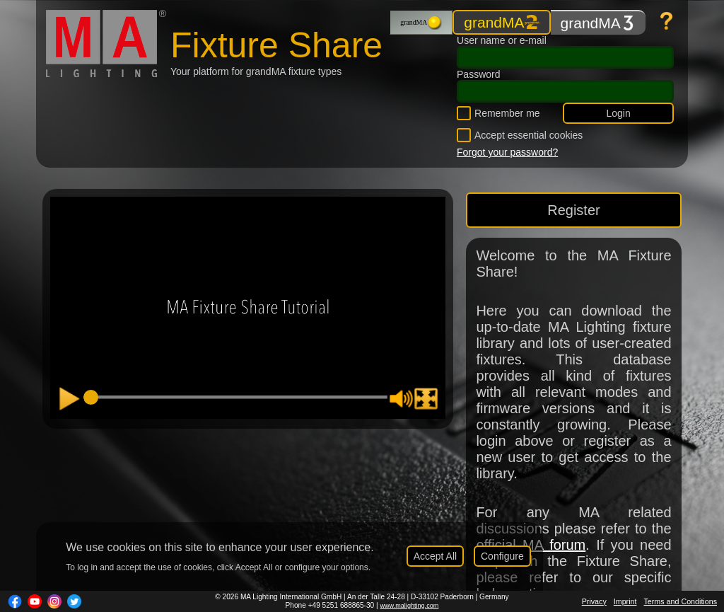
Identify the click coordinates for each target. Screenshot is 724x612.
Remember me (507, 113)
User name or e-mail (502, 40)
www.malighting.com (409, 605)
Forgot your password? (507, 152)
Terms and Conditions (680, 601)
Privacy (594, 601)
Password (478, 74)
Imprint (625, 601)
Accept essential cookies (528, 135)
